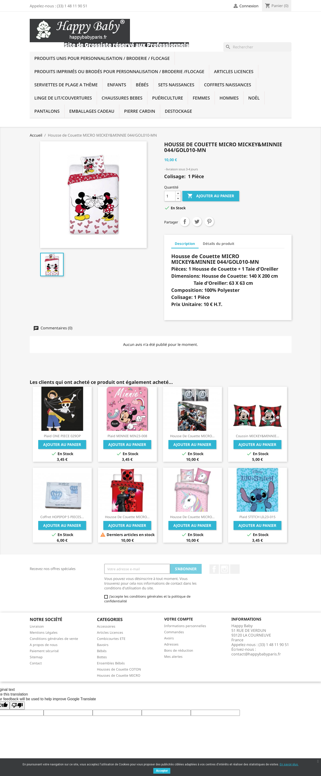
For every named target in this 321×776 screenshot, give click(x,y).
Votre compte (178, 619)
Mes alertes (173, 656)
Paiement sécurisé (44, 651)
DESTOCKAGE (178, 111)
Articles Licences (233, 71)
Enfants (116, 85)
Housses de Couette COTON (119, 669)
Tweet (197, 221)
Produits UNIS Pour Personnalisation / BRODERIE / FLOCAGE (102, 58)
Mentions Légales (44, 632)
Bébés (142, 85)
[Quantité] (169, 196)
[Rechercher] (257, 47)
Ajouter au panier (210, 196)
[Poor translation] (17, 705)
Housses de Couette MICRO (118, 675)
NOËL (254, 98)
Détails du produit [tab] (218, 243)
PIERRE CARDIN (139, 111)
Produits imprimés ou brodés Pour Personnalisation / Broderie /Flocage (119, 71)
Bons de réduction (178, 650)
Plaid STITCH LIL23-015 (257, 517)
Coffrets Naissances (227, 85)
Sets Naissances (176, 85)
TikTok (235, 569)
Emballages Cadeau (91, 111)
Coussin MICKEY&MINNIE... (257, 436)
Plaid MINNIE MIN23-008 (127, 436)
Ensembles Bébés (111, 663)
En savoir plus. (289, 764)
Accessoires (106, 626)
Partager (184, 221)
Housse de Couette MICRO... (192, 436)
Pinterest (209, 221)
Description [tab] (185, 243)
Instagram (224, 569)
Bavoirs (102, 644)
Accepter (162, 770)
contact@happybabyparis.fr (256, 654)
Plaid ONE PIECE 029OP (62, 436)
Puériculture (167, 98)
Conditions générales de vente (54, 638)
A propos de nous (44, 644)
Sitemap (36, 657)
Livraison (37, 626)
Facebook (214, 569)
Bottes (102, 657)
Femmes (201, 98)
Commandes (174, 632)
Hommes (229, 98)
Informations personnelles (185, 626)
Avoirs (169, 638)
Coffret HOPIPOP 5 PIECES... (62, 517)
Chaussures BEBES (122, 98)
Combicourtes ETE (111, 638)
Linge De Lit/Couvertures (63, 98)
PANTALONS (47, 111)
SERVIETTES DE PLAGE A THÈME (66, 85)
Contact (36, 663)
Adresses (171, 644)
